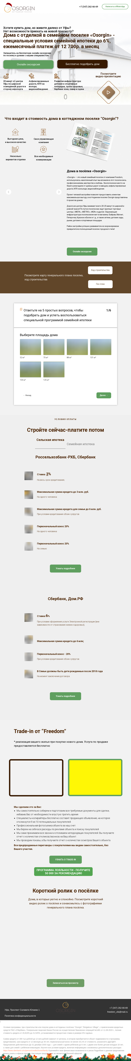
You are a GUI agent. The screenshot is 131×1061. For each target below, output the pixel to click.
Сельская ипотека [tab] (50, 440)
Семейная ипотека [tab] (81, 444)
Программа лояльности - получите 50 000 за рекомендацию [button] (63, 872)
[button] (108, 92)
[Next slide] (59, 192)
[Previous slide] (8, 192)
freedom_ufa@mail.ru (117, 1012)
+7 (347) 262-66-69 (88, 6)
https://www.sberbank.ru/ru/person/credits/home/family (25, 1050)
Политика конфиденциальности (20, 1016)
